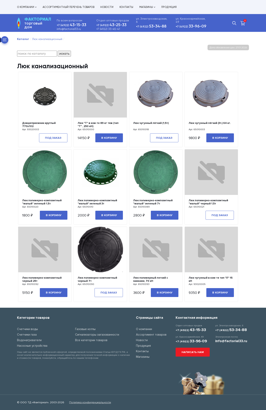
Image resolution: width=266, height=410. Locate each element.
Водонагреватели (29, 340)
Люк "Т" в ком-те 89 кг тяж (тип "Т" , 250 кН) (98, 124)
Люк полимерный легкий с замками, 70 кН (150, 279)
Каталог (23, 39)
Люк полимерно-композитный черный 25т (42, 279)
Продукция (169, 7)
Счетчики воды (27, 329)
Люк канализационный (47, 39)
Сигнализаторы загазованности (97, 334)
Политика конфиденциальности (90, 402)
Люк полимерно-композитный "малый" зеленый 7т (153, 202)
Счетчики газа (27, 334)
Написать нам (193, 352)
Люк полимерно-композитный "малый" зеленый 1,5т (42, 202)
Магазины (147, 7)
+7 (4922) (71, 25)
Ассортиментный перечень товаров (68, 7)
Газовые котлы (85, 329)
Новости (107, 7)
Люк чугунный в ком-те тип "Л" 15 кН (211, 279)
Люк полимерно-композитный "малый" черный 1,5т (208, 202)
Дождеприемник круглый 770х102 (39, 124)
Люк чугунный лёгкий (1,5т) (151, 123)
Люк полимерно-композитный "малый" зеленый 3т (97, 202)
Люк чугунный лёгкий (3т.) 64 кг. (210, 123)
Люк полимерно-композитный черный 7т (97, 279)
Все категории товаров (91, 340)
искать (64, 53)
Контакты (126, 7)
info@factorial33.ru (69, 28)
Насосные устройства (32, 345)
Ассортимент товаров (151, 334)
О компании (27, 7)
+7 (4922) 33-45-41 (108, 28)
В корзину (109, 138)
